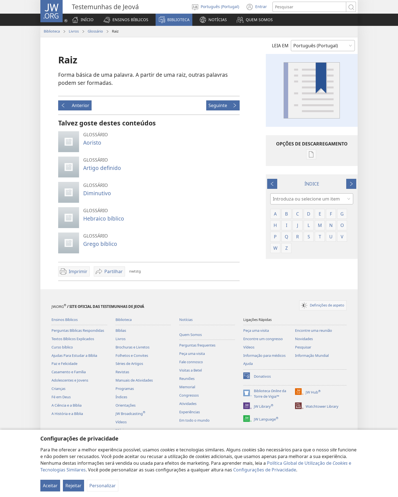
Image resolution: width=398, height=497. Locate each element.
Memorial (187, 386)
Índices (121, 396)
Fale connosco (191, 361)
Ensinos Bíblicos (64, 319)
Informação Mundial (312, 355)
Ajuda (248, 363)
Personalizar (102, 486)
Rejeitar (73, 486)
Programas (125, 388)
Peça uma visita (192, 353)
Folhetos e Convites (132, 355)
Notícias (186, 319)
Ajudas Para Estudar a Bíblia (74, 355)
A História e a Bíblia (67, 413)
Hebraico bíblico (103, 218)
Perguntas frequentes (197, 345)
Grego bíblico (100, 244)
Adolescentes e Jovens (69, 380)
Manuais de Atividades (134, 380)
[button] (126, 20)
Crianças (58, 388)
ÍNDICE (311, 184)
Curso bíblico (62, 347)
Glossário (95, 31)
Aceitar (50, 486)
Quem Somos (190, 334)
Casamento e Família (68, 371)
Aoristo (92, 142)
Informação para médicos (264, 355)
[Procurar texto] (309, 7)
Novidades (304, 338)
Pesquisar (303, 347)
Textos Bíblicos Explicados (72, 338)
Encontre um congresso (263, 338)
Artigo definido (102, 168)
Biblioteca (52, 31)
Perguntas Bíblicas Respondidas (77, 330)
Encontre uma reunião (313, 330)
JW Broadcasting (130, 413)
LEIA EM (280, 46)
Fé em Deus (61, 396)
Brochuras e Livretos (132, 347)
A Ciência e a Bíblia (66, 405)
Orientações (126, 405)
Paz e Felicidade (64, 363)
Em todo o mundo (194, 420)
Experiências (189, 411)
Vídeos (121, 421)
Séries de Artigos (129, 363)
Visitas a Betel (190, 370)
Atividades (187, 403)
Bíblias (121, 330)
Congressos (189, 395)
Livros (74, 31)
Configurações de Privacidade (264, 470)
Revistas (122, 371)
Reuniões (187, 378)
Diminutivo (97, 193)
